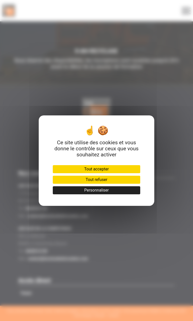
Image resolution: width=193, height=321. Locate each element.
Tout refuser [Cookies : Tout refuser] (96, 179)
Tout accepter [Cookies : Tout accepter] (96, 169)
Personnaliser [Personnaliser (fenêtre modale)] (96, 190)
